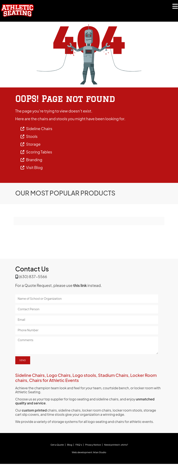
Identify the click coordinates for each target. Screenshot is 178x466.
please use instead (77, 285)
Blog (69, 444)
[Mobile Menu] (175, 7)
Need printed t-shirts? (116, 444)
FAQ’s (79, 444)
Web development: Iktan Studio (89, 452)
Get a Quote (57, 444)
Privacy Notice (93, 444)
